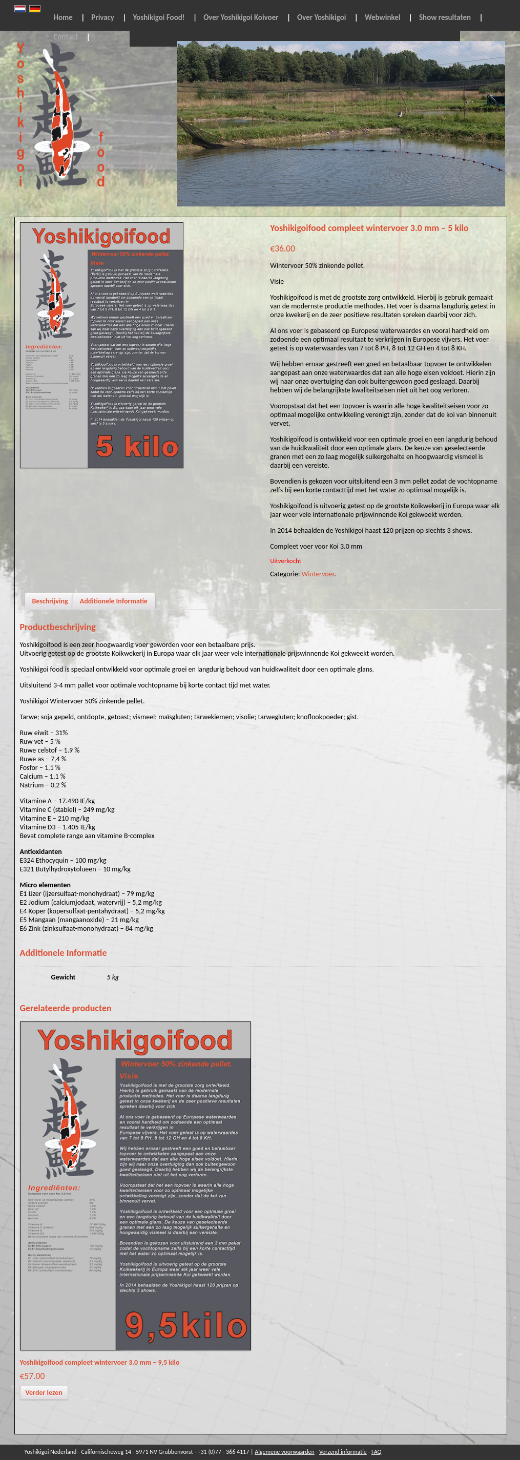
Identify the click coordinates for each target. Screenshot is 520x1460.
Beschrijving (50, 601)
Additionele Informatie (114, 601)
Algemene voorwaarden (285, 1451)
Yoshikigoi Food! (159, 17)
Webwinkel (383, 17)
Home (63, 17)
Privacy (102, 17)
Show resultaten (445, 17)
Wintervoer (318, 574)
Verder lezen (44, 1392)
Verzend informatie (343, 1451)
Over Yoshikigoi (321, 17)
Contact (66, 36)
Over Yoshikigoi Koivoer (240, 17)
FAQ (376, 1451)
